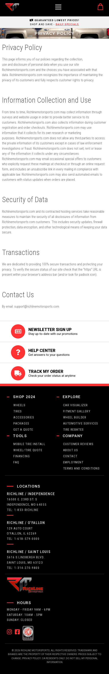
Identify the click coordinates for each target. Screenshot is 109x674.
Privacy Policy (31, 658)
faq (16, 462)
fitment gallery (77, 411)
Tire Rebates (73, 429)
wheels (19, 405)
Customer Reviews (78, 444)
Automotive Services (80, 423)
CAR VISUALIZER (75, 405)
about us (70, 450)
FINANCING (21, 456)
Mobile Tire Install (29, 444)
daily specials (67, 24)
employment (73, 462)
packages (21, 423)
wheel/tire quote (28, 450)
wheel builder (74, 417)
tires (17, 411)
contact (70, 456)
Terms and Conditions (81, 468)
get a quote (23, 429)
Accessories (23, 417)
